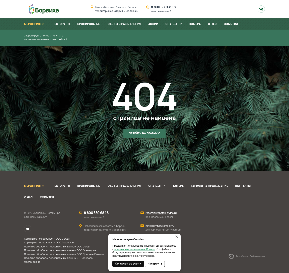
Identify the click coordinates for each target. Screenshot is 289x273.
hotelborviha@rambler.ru (160, 226)
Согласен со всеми (128, 264)
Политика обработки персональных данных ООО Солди (57, 246)
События (47, 197)
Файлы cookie (32, 262)
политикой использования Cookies (134, 249)
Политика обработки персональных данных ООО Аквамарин (60, 250)
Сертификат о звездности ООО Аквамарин (49, 242)
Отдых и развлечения (124, 186)
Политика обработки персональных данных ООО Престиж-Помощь (64, 254)
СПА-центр (156, 186)
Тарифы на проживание (209, 186)
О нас (28, 197)
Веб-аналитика (257, 256)
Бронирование (88, 186)
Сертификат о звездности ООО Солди (46, 239)
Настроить (155, 264)
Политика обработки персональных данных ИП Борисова (58, 258)
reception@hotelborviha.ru (161, 213)
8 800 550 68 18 (163, 7)
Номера (178, 186)
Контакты (243, 186)
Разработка (242, 256)
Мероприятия (34, 186)
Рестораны (61, 186)
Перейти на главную (144, 133)
